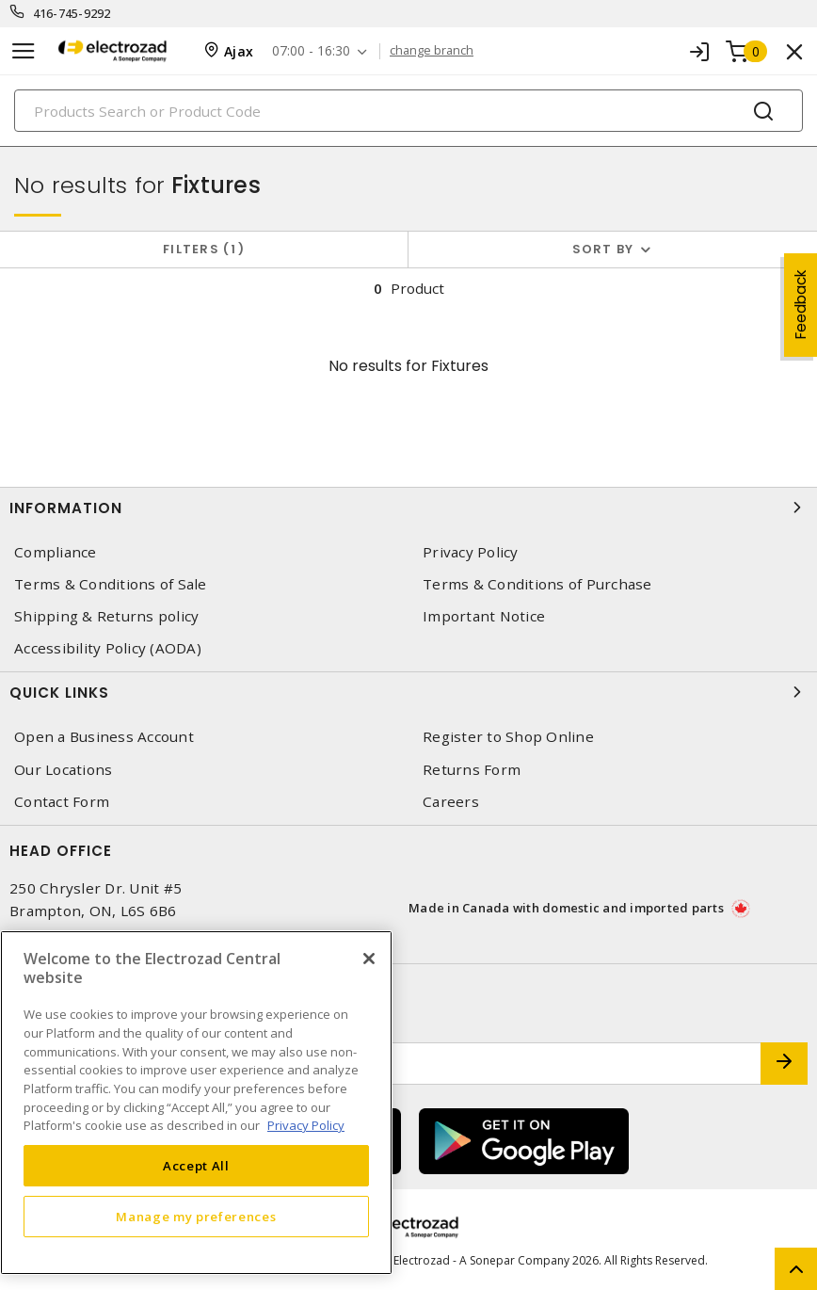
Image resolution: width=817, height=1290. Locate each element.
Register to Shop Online (508, 737)
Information (408, 507)
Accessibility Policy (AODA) (107, 648)
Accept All (196, 1165)
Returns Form (472, 770)
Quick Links (408, 692)
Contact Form (61, 802)
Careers (451, 802)
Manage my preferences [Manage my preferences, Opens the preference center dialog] (196, 1216)
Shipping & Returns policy (106, 616)
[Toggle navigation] (23, 51)
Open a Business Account (104, 737)
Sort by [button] (603, 249)
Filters (204, 249)
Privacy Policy (471, 552)
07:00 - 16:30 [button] (311, 51)
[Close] (369, 958)
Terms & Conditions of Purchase (537, 584)
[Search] (408, 110)
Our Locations (63, 770)
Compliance (55, 552)
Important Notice (484, 616)
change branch (431, 50)
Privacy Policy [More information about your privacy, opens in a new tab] (305, 1125)
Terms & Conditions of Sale (110, 584)
